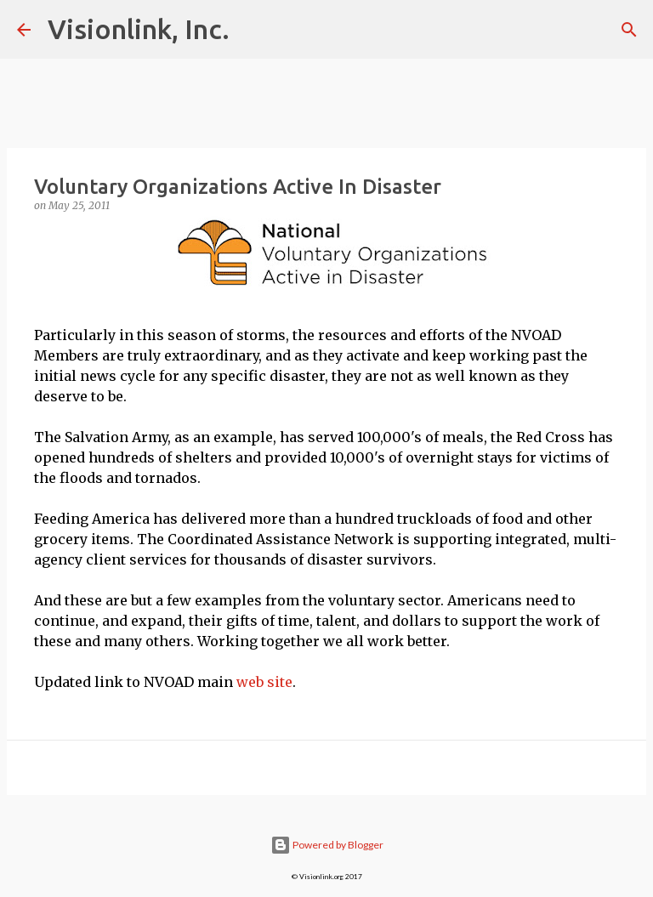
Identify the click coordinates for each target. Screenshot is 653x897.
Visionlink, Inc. (139, 29)
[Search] (629, 29)
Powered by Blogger (326, 844)
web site (264, 681)
